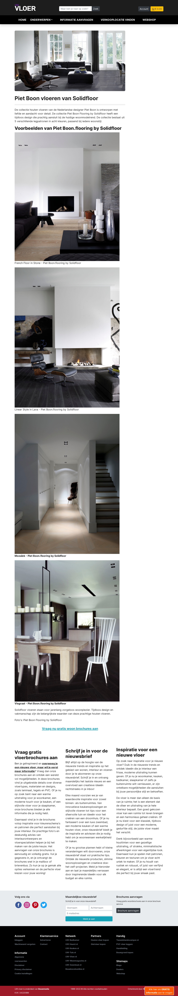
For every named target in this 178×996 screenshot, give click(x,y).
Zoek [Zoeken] (95, 8)
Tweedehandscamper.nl (127, 940)
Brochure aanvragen (128, 910)
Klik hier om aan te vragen (159, 991)
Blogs (119, 965)
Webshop (149, 19)
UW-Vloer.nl (71, 956)
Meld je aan (89, 918)
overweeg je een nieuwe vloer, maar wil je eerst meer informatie (36, 767)
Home (22, 19)
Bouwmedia (43, 989)
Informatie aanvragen (76, 19)
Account (144, 8)
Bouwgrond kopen (124, 952)
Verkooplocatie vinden (118, 19)
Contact (44, 944)
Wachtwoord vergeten (25, 944)
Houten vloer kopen (100, 940)
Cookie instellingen (23, 973)
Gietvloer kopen (98, 944)
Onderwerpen (40, 19)
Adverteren (45, 940)
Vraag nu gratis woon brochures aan (70, 729)
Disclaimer (19, 965)
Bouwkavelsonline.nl (74, 969)
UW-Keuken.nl (72, 948)
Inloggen (19, 940)
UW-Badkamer (72, 940)
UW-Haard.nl (71, 944)
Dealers (119, 969)
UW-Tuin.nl (70, 952)
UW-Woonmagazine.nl (75, 961)
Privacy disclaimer (23, 969)
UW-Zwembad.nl (73, 965)
